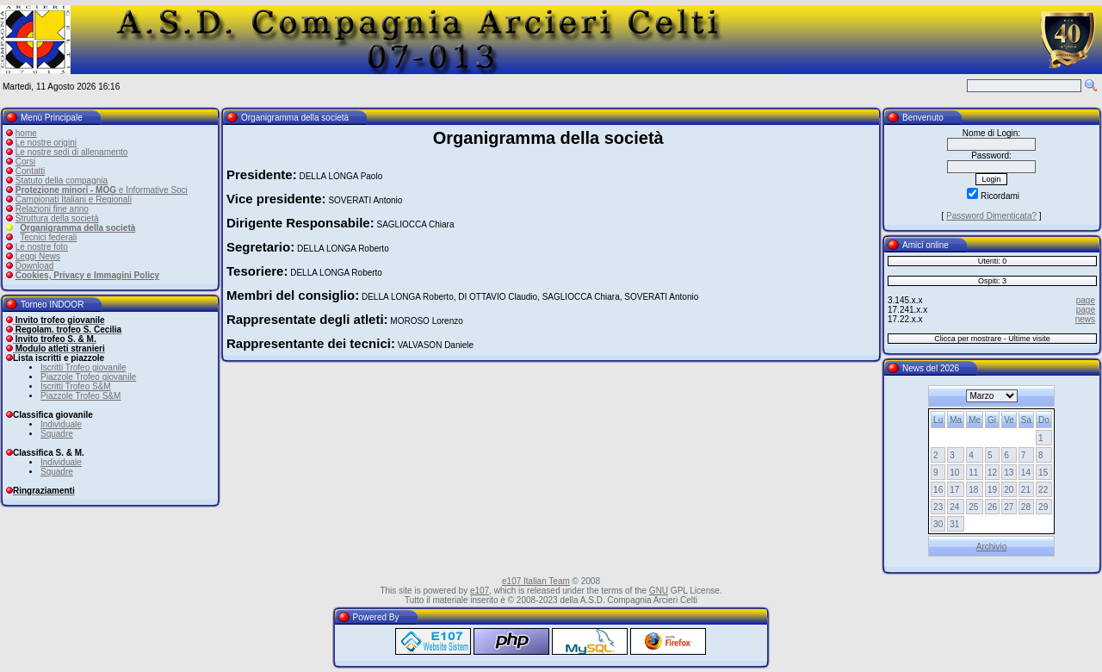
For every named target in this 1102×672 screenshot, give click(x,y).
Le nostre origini (46, 142)
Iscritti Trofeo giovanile (83, 367)
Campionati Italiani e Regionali (73, 199)
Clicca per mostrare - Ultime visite (992, 338)
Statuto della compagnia (61, 180)
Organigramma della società (77, 228)
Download (34, 266)
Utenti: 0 (992, 261)
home (26, 133)
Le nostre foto (41, 247)
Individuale (61, 424)
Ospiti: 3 (992, 281)
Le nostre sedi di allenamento (71, 152)
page (1085, 300)
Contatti (30, 171)
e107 (479, 590)
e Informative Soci (101, 190)
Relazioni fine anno (52, 209)
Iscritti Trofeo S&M (75, 386)
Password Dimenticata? (991, 216)
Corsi (25, 161)
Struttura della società (57, 218)
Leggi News (37, 256)
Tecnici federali (48, 237)
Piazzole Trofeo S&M (80, 396)
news (1085, 319)
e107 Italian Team (536, 581)
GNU (658, 590)
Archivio (991, 546)
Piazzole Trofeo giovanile (88, 377)
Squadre (56, 434)
